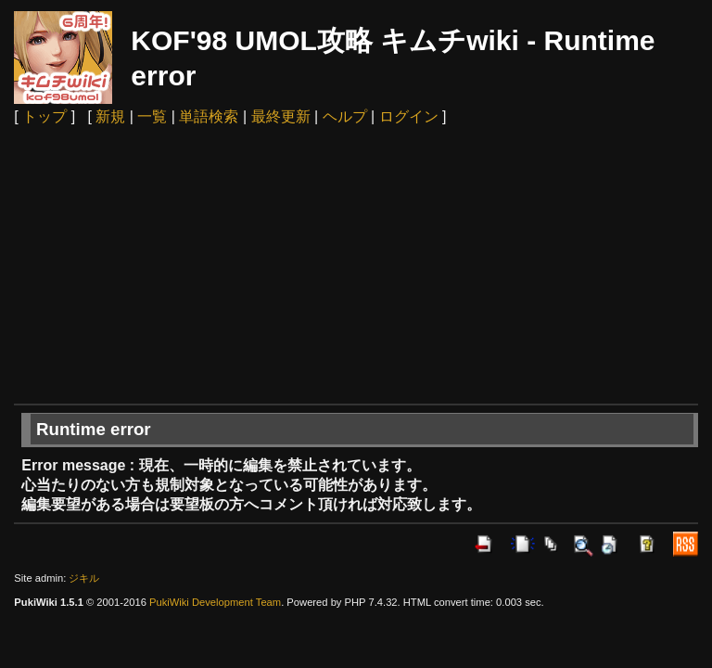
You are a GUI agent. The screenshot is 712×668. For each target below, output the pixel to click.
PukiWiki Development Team (215, 602)
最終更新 (281, 116)
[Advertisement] (356, 264)
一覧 (152, 116)
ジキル (84, 578)
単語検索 (208, 116)
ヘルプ (345, 116)
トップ (44, 116)
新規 (110, 116)
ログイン (409, 116)
